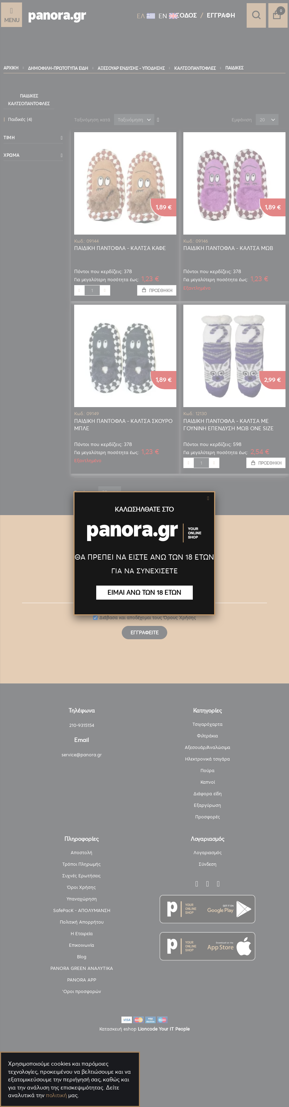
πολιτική (56, 1095)
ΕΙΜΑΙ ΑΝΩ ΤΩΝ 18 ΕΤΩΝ (144, 592)
